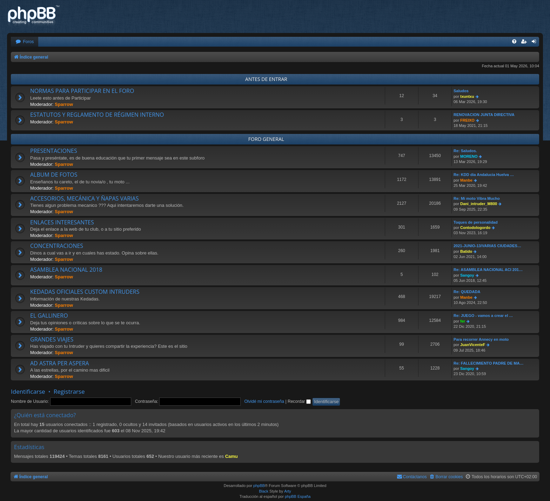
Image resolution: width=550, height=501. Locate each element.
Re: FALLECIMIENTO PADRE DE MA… (488, 363)
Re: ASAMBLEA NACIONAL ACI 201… (488, 270)
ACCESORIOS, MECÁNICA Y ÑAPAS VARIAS (84, 198)
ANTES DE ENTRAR (266, 79)
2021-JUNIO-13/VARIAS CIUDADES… (487, 246)
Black (263, 491)
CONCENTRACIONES (56, 246)
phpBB (259, 485)
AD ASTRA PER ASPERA (59, 363)
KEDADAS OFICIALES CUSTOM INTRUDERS (84, 292)
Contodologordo (475, 227)
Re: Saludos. (465, 151)
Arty (287, 491)
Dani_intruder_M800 (478, 204)
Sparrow (64, 104)
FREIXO (467, 120)
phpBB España (297, 496)
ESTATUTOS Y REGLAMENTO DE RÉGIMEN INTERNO (97, 115)
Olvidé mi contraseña (264, 401)
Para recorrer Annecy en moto (481, 339)
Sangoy (467, 275)
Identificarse (28, 391)
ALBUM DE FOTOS (53, 174)
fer (462, 321)
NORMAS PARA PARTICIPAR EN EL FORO (82, 91)
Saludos (461, 91)
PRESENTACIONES (53, 151)
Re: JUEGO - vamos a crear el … (483, 315)
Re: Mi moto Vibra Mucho (477, 198)
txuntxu (467, 96)
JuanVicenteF (472, 345)
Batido (466, 251)
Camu (231, 456)
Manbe (466, 180)
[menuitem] (24, 42)
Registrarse (69, 391)
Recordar (299, 401)
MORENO (469, 156)
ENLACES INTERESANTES (62, 222)
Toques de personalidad (476, 222)
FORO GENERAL (266, 139)
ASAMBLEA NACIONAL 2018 (66, 269)
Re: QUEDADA (467, 292)
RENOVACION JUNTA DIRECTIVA (484, 115)
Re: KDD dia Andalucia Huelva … (484, 174)
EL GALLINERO (49, 315)
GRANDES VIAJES (51, 339)
